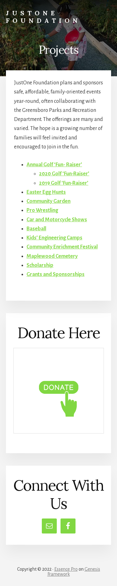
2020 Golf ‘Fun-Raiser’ (64, 174)
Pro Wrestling (42, 210)
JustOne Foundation (43, 16)
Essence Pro (66, 569)
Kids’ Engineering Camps (54, 238)
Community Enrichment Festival (62, 247)
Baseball (36, 229)
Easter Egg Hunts (46, 192)
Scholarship (40, 265)
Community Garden (49, 201)
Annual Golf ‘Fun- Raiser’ (54, 165)
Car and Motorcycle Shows (57, 220)
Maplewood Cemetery (52, 256)
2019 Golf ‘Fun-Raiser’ (63, 183)
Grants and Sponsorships (56, 274)
